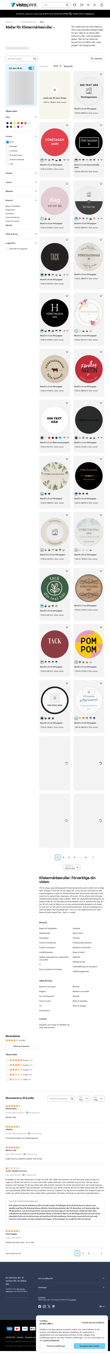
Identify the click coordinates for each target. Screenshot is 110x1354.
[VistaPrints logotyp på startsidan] (24, 5)
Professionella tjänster (82, 943)
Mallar (42, 22)
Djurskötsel (44, 938)
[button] (50, 857)
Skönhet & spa (79, 962)
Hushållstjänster (46, 952)
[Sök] (67, 5)
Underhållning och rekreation (85, 966)
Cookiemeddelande (51, 1340)
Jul (40, 1006)
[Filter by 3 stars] (7, 1070)
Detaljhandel (44, 933)
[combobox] (54, 5)
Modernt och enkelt (81, 991)
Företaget (71, 1287)
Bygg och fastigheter (48, 928)
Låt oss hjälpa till (71, 1278)
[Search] (72, 1098)
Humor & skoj (45, 1001)
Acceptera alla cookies (89, 1346)
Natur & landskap (80, 1001)
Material (9, 191)
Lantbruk (76, 928)
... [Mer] (17, 22)
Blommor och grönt (47, 986)
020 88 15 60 (10, 1337)
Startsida (9, 22)
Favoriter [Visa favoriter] (96, 58)
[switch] (30, 68)
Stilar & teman (12, 234)
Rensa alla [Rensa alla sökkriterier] (68, 66)
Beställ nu (90, 14)
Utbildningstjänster (81, 971)
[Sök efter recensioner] (60, 1098)
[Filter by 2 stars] (7, 1074)
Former (9, 136)
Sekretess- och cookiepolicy (35, 1337)
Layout (9, 182)
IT (40, 964)
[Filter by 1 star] (7, 1079)
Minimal (76, 986)
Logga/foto (11, 243)
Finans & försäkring (47, 943)
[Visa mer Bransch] (9, 225)
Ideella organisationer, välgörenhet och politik (54, 958)
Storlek (9, 173)
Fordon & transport (47, 947)
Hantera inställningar (56, 1346)
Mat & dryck (78, 933)
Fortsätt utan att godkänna (93, 1322)
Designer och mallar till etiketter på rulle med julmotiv (54, 1026)
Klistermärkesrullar (29, 22)
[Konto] (95, 5)
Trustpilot (41, 1297)
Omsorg (76, 938)
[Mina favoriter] (88, 5)
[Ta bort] (57, 66)
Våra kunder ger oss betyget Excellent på (57, 1300)
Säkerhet (76, 957)
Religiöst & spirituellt (82, 947)
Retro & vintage (79, 1006)
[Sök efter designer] (34, 58)
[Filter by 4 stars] (7, 1065)
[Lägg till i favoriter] (101, 74)
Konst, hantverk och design (50, 969)
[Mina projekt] (82, 5)
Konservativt (44, 1010)
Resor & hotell (79, 952)
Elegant (42, 991)
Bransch (9, 200)
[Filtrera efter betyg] (83, 1098)
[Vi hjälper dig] (74, 5)
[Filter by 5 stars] (7, 1060)
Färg (8, 117)
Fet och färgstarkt (46, 996)
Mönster (76, 996)
